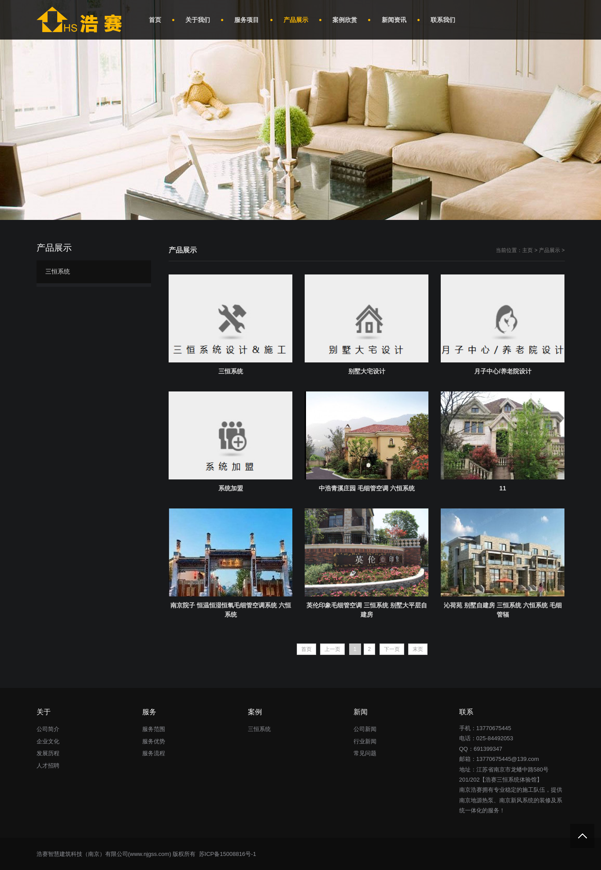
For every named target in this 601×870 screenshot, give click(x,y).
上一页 (332, 649)
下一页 (392, 649)
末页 (418, 649)
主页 (527, 250)
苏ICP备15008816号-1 (226, 854)
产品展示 (549, 250)
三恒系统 (57, 271)
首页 (306, 649)
